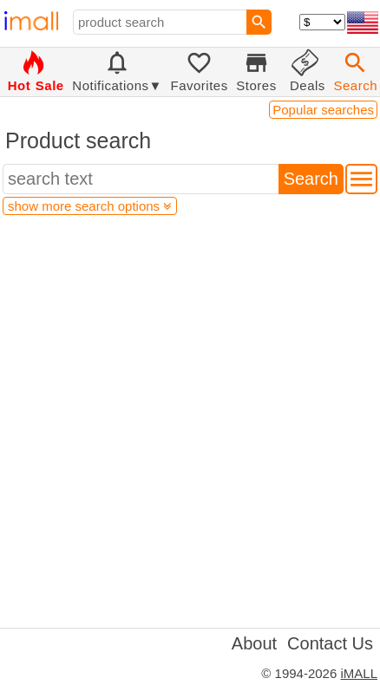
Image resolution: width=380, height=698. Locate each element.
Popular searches (323, 109)
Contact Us (330, 643)
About (254, 643)
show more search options (90, 206)
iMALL (358, 673)
